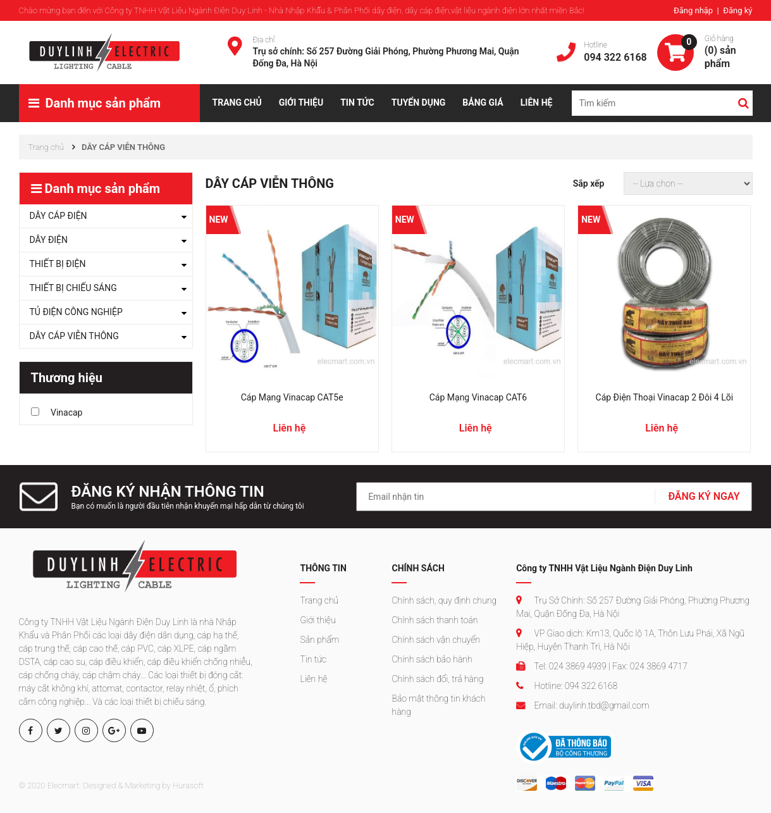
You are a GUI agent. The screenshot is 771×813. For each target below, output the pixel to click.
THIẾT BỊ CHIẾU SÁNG (73, 288)
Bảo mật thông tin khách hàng (438, 705)
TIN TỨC (357, 102)
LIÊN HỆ (537, 102)
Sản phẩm (319, 640)
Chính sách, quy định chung (444, 600)
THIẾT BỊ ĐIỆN (58, 264)
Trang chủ (319, 600)
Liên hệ (313, 679)
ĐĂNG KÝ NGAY (703, 496)
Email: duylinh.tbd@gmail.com (582, 705)
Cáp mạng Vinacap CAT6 (478, 397)
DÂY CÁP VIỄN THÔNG (74, 336)
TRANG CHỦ (237, 102)
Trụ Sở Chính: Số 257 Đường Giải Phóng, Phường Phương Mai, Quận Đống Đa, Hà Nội (632, 607)
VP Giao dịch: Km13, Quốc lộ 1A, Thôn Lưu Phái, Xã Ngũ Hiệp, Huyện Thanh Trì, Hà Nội (630, 640)
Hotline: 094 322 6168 (566, 686)
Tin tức (313, 659)
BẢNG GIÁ (482, 102)
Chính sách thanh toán (435, 620)
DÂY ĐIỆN (49, 240)
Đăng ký (737, 10)
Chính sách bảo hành (432, 659)
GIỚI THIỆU (301, 102)
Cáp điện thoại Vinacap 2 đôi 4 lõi (665, 397)
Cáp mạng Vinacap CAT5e (292, 397)
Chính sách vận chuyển (435, 640)
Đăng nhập (694, 10)
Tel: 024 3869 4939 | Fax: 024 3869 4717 (602, 666)
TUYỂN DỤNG (419, 102)
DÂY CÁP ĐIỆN (58, 216)
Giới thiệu (317, 620)
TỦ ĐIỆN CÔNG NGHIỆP (76, 312)
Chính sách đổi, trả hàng (437, 679)
